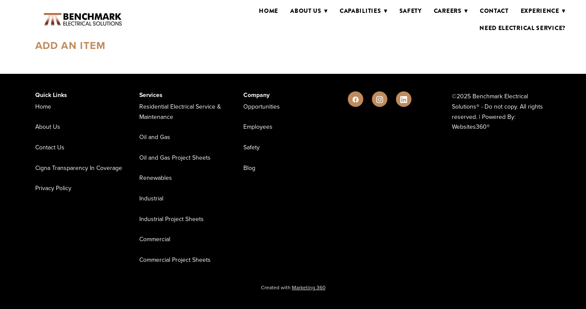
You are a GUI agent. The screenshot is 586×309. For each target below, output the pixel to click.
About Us (47, 126)
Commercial (154, 239)
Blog (249, 168)
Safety (410, 10)
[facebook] (355, 99)
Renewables (155, 177)
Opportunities (261, 106)
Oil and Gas (154, 137)
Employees (258, 126)
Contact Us (49, 147)
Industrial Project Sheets (171, 219)
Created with (293, 287)
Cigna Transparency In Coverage (78, 168)
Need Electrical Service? (522, 28)
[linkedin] (403, 99)
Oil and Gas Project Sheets (175, 157)
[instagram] (379, 99)
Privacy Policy (53, 188)
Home (268, 10)
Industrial (151, 198)
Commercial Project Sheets (175, 259)
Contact (494, 10)
